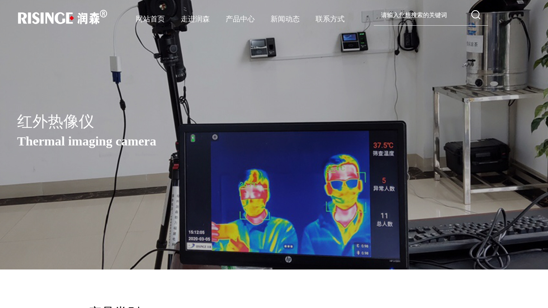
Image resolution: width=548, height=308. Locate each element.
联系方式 (330, 19)
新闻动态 (285, 19)
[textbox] (421, 15)
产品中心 (240, 19)
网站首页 (150, 19)
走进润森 (195, 19)
